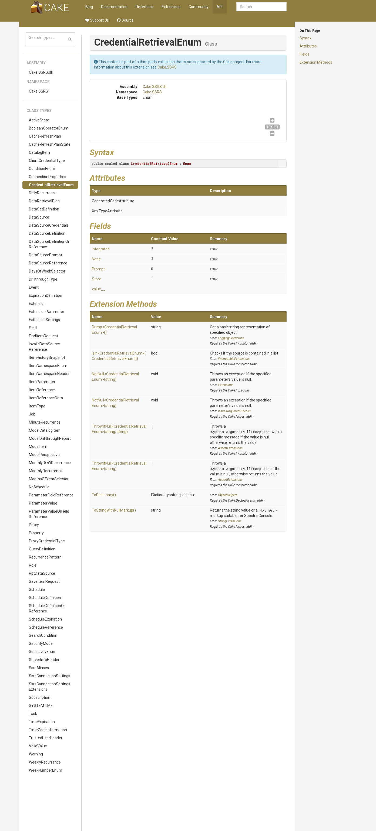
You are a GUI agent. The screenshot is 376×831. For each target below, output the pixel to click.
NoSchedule (39, 487)
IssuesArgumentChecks (234, 411)
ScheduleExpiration (45, 619)
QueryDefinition (42, 549)
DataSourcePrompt (45, 255)
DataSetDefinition (44, 209)
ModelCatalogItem (45, 430)
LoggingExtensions (231, 338)
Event (34, 287)
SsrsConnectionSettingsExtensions (49, 687)
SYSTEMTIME (41, 705)
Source (125, 20)
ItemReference (42, 390)
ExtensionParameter (46, 311)
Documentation (114, 7)
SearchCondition (43, 635)
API (220, 7)
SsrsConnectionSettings (49, 676)
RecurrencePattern (45, 557)
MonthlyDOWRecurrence (50, 463)
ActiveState (39, 120)
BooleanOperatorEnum (48, 128)
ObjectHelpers (227, 495)
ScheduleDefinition (45, 597)
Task (33, 713)
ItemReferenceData (46, 398)
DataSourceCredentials (49, 225)
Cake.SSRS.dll (41, 72)
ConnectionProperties (47, 177)
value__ (98, 289)
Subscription (39, 697)
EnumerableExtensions (234, 359)
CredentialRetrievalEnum (51, 185)
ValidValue (38, 746)
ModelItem (38, 446)
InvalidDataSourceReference (44, 347)
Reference (145, 7)
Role (32, 565)
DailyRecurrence (43, 193)
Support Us (97, 20)
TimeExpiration (42, 722)
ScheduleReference (46, 627)
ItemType (37, 406)
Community (199, 7)
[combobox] (261, 6)
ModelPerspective (44, 454)
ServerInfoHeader (44, 660)
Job (32, 414)
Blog (89, 7)
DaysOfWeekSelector (47, 271)
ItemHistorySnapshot (47, 357)
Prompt (98, 269)
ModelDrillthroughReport (50, 438)
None (96, 259)
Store (96, 279)
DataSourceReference (48, 263)
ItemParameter (42, 382)
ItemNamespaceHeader (49, 374)
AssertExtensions (230, 448)
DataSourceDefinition (47, 233)
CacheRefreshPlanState (49, 144)
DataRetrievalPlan (44, 201)
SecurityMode (41, 643)
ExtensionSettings (44, 320)
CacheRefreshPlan (45, 136)
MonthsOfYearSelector (49, 479)
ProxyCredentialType (47, 541)
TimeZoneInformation (48, 730)
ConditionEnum (42, 168)
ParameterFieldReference (51, 495)
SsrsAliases (39, 668)
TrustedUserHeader (45, 738)
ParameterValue (43, 503)
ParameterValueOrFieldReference (49, 514)
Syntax (305, 38)
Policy (34, 525)
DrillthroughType (43, 279)
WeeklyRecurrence (45, 762)
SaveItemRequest (44, 581)
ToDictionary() (104, 495)
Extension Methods (316, 62)
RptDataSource (42, 573)
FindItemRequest (43, 336)
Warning (36, 754)
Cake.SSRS (38, 91)
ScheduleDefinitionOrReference (47, 608)
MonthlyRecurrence (45, 471)
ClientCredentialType (47, 160)
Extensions (171, 7)
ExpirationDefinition (45, 295)
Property (36, 533)
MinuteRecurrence (45, 422)
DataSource (39, 217)
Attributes (308, 46)
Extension (37, 303)
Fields (304, 54)
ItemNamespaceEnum (48, 365)
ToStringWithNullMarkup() (114, 510)
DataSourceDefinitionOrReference (49, 244)
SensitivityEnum (42, 651)
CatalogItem (39, 152)
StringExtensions (229, 521)
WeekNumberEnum (45, 770)
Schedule (37, 589)
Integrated (101, 249)
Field (33, 328)
